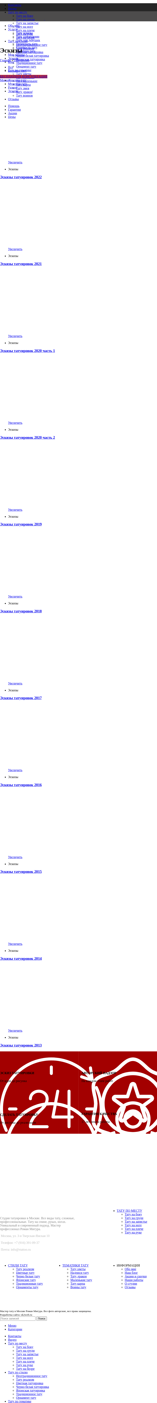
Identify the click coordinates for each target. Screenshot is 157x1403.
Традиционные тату (29, 1283)
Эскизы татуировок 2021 (21, 264)
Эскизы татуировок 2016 (21, 785)
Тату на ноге (24, 26)
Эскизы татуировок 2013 (21, 1045)
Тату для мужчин (27, 36)
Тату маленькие (26, 81)
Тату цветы (23, 73)
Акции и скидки (136, 1276)
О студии (131, 1283)
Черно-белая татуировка (32, 55)
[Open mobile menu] (4, 80)
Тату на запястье (27, 23)
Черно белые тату (28, 1276)
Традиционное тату (29, 63)
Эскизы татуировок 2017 (21, 698)
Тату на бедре (25, 1368)
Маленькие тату (81, 1280)
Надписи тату (79, 1272)
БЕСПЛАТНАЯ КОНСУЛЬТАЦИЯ (23, 76)
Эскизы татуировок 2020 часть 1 (27, 351)
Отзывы (130, 1287)
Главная (5, 60)
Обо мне (130, 1269)
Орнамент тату (26, 66)
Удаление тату (25, 51)
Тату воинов (24, 95)
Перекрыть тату (26, 43)
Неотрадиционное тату (31, 1376)
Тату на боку (133, 1214)
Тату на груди (134, 1218)
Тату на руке (133, 1232)
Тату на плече (25, 30)
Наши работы (134, 1280)
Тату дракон (24, 92)
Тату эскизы (24, 33)
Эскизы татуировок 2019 (21, 524)
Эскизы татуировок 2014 (21, 958)
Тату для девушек (28, 40)
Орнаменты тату (27, 1287)
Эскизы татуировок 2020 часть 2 (27, 437)
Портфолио (21, 60)
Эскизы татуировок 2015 (21, 871)
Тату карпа (77, 1283)
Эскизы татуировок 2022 (21, 177)
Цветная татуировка (29, 1383)
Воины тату (78, 1287)
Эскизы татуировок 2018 (21, 611)
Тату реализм (25, 1269)
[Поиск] (17, 1318)
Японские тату (26, 1280)
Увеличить (15, 162)
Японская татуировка (30, 59)
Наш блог (131, 1272)
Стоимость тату (26, 47)
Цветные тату (25, 1272)
